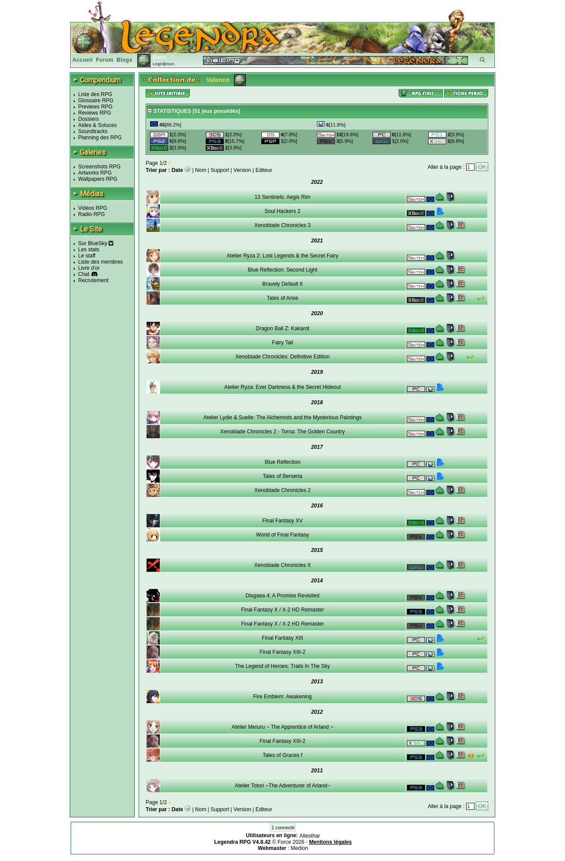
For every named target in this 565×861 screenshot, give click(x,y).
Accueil (82, 60)
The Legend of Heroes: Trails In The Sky (282, 666)
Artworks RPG (95, 173)
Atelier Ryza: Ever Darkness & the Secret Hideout (282, 387)
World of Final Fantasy (282, 535)
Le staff (86, 256)
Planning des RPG (100, 137)
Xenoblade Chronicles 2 (282, 490)
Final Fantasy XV (282, 521)
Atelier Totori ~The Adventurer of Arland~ (283, 786)
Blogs (124, 60)
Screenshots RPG (99, 167)
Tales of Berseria (282, 476)
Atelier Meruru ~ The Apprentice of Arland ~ (283, 727)
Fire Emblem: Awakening (282, 696)
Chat (83, 274)
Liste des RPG (95, 94)
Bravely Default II (282, 284)
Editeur (264, 170)
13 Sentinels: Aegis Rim (283, 197)
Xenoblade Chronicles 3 (282, 225)
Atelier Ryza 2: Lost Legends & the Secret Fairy (283, 256)
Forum (104, 60)
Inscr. (170, 64)
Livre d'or (89, 268)
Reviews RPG (94, 113)
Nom (200, 170)
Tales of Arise (282, 298)
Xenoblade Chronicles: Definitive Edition (282, 357)
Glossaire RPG (95, 100)
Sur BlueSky (95, 243)
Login (158, 64)
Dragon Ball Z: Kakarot (282, 328)
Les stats (88, 249)
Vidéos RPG (92, 208)
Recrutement (93, 280)
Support (220, 170)
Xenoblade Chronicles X (282, 565)
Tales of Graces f (282, 755)
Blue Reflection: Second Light (282, 270)
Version (242, 170)
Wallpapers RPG (97, 179)
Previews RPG (95, 107)
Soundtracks (93, 131)
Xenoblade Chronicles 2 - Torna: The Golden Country (282, 432)
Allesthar (309, 836)
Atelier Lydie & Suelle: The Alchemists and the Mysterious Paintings (282, 417)
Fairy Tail (282, 342)
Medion (299, 848)
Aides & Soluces (97, 125)
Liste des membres (100, 262)
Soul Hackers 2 (282, 211)
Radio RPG (91, 214)
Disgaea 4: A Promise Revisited (282, 596)
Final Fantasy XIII (282, 638)
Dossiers (88, 119)
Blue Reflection (283, 462)
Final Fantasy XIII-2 (282, 652)
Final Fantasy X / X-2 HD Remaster (282, 610)
